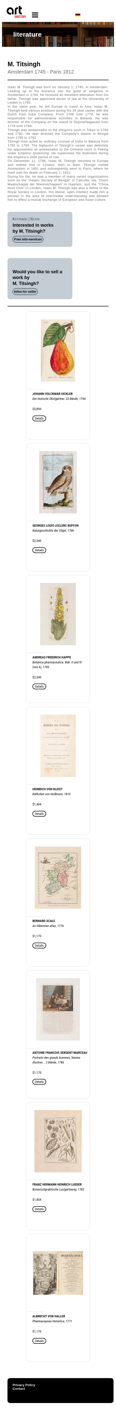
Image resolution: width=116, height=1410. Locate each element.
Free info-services (28, 239)
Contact (18, 1389)
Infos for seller (25, 291)
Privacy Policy (23, 1385)
